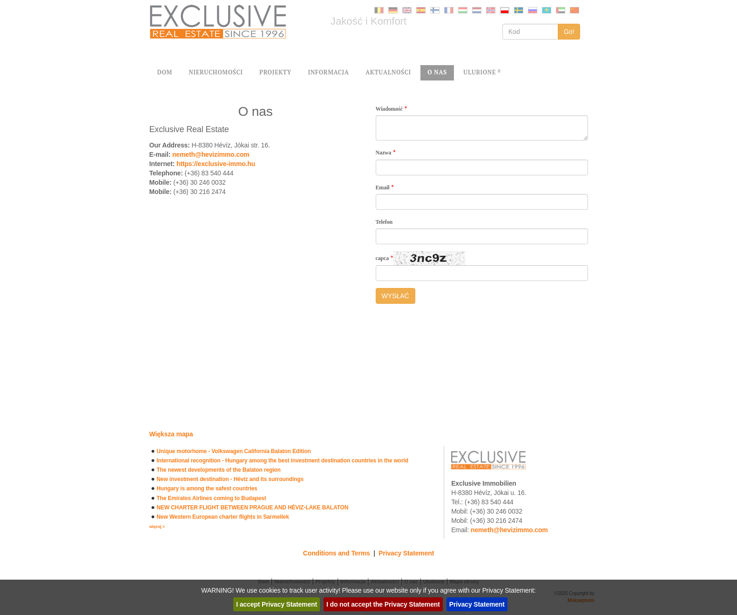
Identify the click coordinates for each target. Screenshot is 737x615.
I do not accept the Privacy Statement (383, 604)
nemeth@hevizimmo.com (211, 154)
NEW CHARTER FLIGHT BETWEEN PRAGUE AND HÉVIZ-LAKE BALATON (252, 507)
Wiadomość (389, 109)
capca (382, 258)
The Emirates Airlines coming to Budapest (211, 498)
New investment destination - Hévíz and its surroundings (230, 479)
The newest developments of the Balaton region (218, 470)
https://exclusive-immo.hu (215, 163)
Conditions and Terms (336, 553)
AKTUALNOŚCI (388, 72)
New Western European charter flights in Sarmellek (222, 517)
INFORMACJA (328, 72)
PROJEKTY (275, 72)
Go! (569, 31)
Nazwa (384, 152)
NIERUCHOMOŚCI (216, 72)
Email (383, 187)
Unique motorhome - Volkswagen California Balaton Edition (233, 451)
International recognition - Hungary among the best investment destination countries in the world (282, 460)
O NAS (437, 72)
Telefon (384, 222)
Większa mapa (171, 434)
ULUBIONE (481, 72)
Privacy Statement (406, 553)
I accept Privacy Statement (276, 604)
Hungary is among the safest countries (206, 488)
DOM (164, 72)
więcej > (157, 526)
